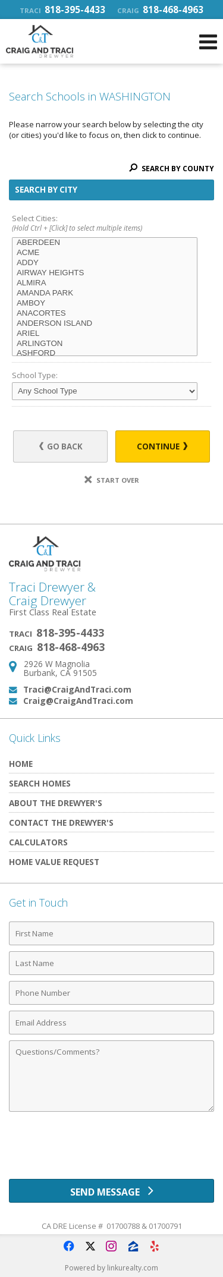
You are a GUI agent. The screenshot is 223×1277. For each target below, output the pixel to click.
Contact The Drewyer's (61, 822)
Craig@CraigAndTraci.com (78, 700)
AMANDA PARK (104, 293)
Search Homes (40, 783)
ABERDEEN (104, 243)
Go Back (61, 446)
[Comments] (111, 1076)
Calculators (38, 842)
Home (21, 763)
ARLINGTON (104, 344)
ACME (104, 253)
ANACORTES (104, 314)
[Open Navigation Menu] (208, 41)
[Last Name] (111, 963)
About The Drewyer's (55, 803)
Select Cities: (111, 224)
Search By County (171, 168)
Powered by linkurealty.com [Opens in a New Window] (111, 1268)
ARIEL (104, 334)
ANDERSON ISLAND (104, 324)
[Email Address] (111, 1022)
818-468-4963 (160, 9)
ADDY (104, 263)
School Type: (35, 375)
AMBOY (104, 303)
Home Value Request (54, 861)
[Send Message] (111, 1191)
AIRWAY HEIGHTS (104, 273)
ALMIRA (104, 283)
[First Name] (111, 933)
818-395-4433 (62, 9)
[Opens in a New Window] (69, 1246)
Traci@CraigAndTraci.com (77, 689)
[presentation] (111, 1150)
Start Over (111, 480)
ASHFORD (104, 353)
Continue (162, 446)
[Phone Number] (111, 993)
